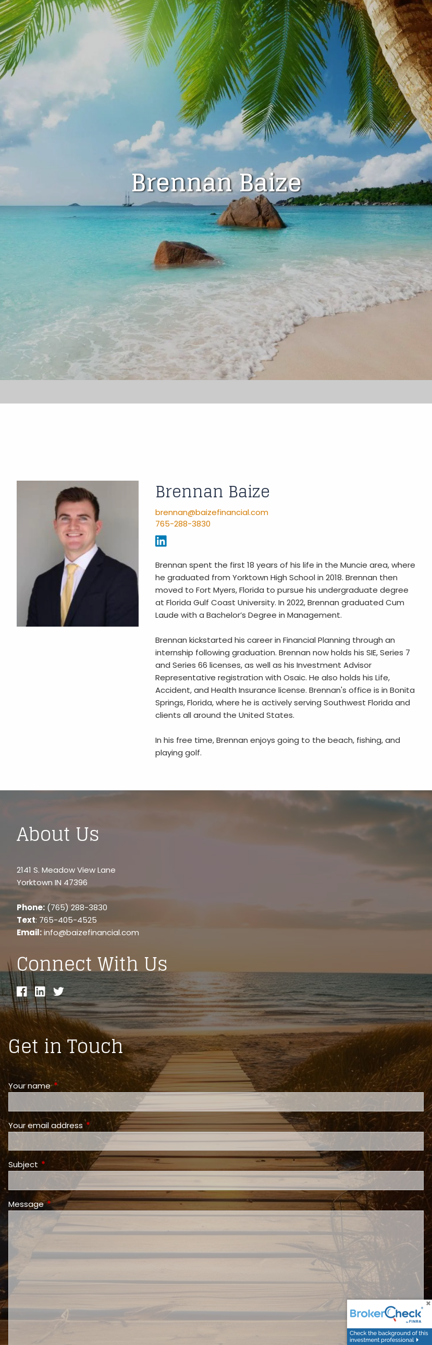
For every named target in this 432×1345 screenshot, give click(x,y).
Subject (63, 1164)
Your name (69, 1085)
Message (66, 1204)
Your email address (85, 1125)
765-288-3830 (183, 523)
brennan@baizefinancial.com (211, 512)
